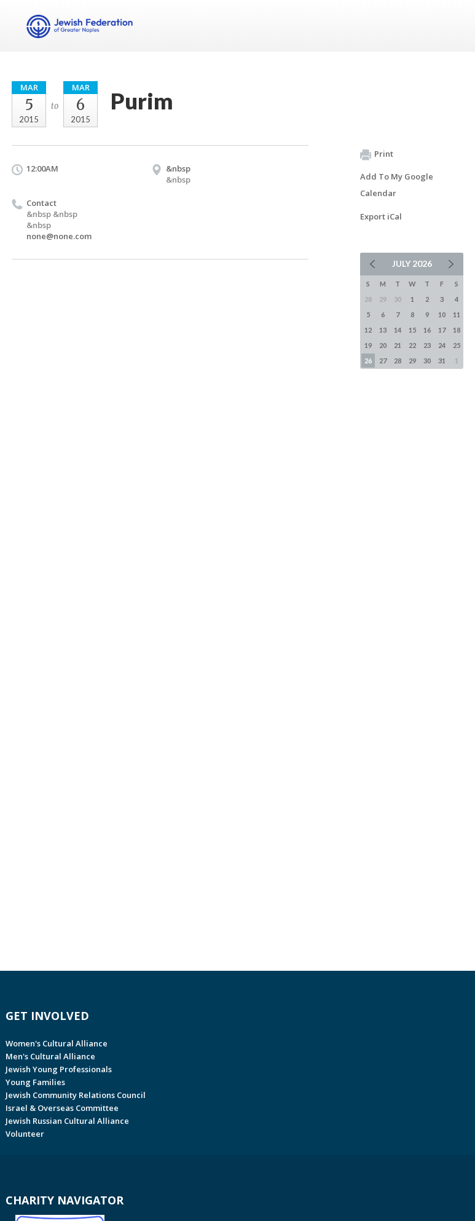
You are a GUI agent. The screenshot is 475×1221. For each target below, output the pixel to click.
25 (456, 345)
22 (412, 345)
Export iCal (381, 216)
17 (442, 330)
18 (456, 330)
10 (442, 314)
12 (368, 330)
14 (397, 330)
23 (427, 345)
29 (412, 361)
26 (368, 361)
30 (427, 361)
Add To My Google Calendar (396, 185)
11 (456, 314)
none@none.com (59, 236)
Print (376, 154)
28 (397, 361)
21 (397, 345)
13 (383, 330)
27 (383, 361)
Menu (449, 26)
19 (368, 345)
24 (442, 345)
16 (427, 330)
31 (442, 361)
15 (412, 330)
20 (383, 345)
